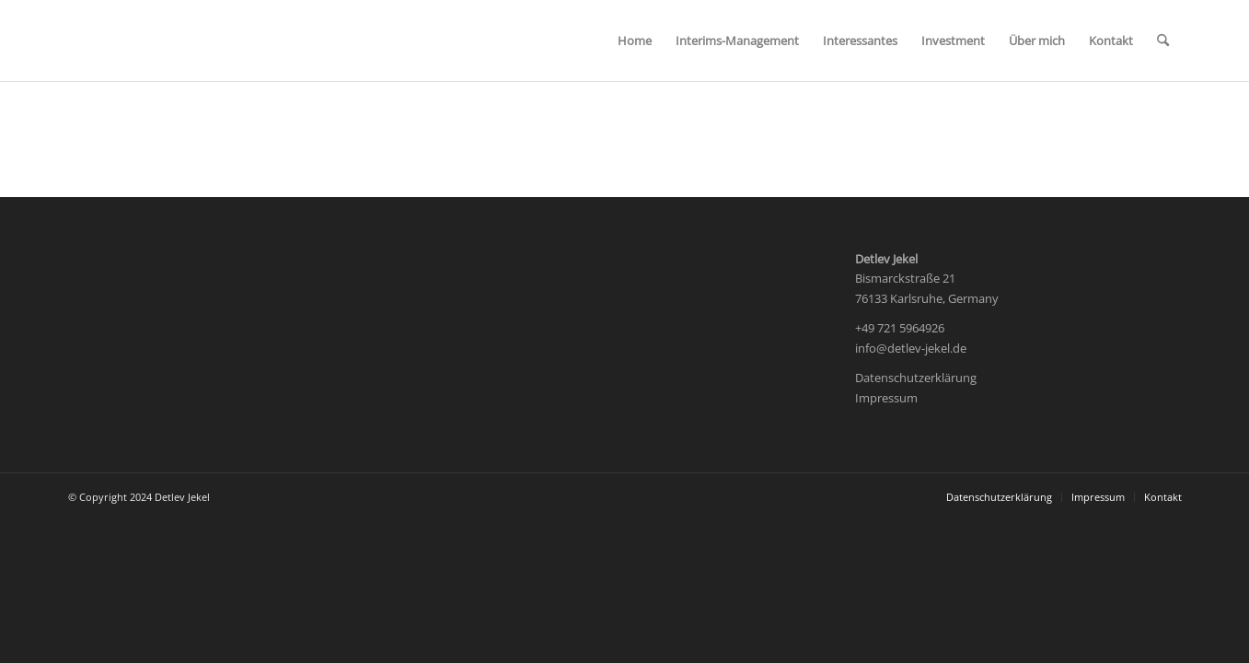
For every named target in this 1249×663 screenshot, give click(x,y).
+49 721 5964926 (899, 328)
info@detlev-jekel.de (910, 348)
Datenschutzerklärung (916, 377)
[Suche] (1163, 40)
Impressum (886, 398)
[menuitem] (635, 40)
